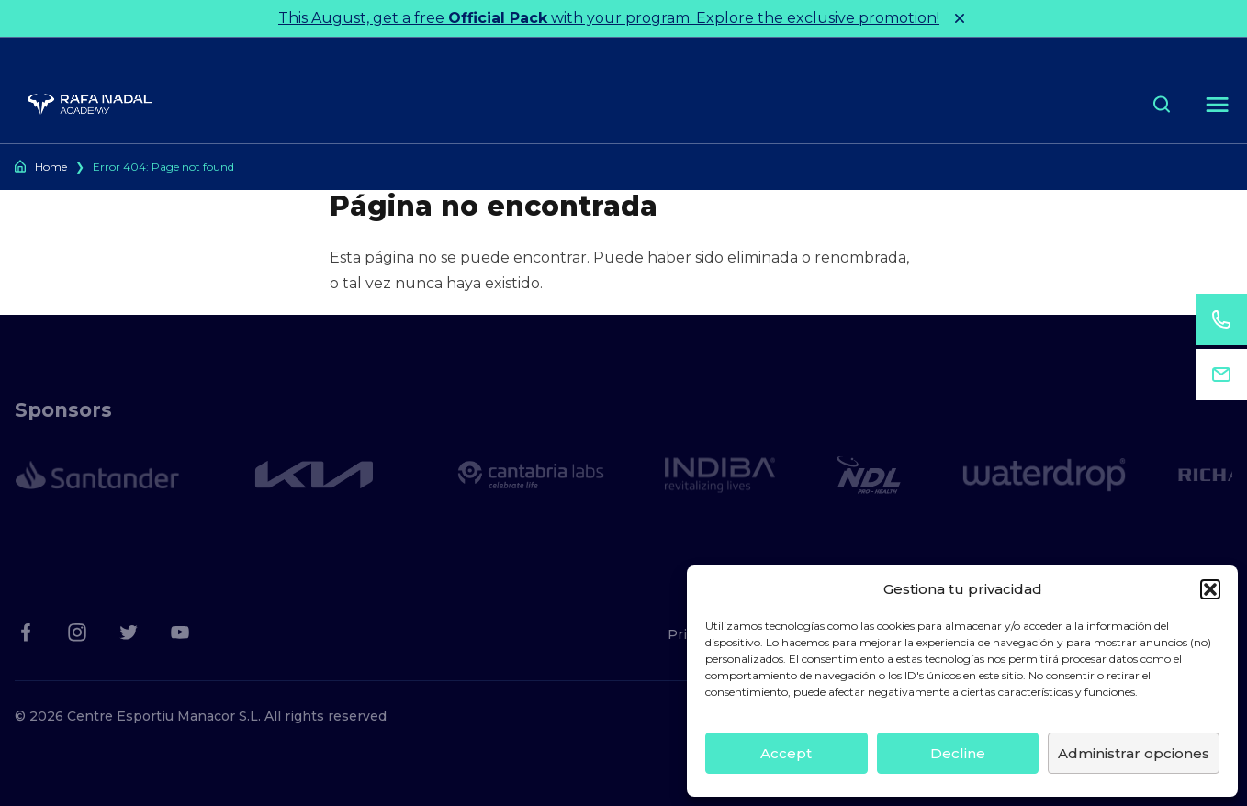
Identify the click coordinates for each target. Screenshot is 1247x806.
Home (51, 167)
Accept (786, 753)
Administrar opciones (1133, 753)
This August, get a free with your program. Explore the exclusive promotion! (608, 18)
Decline (957, 753)
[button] (1210, 589)
